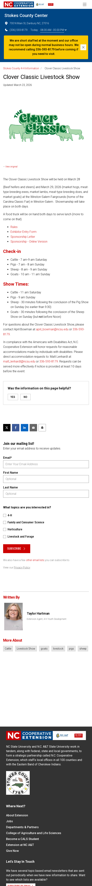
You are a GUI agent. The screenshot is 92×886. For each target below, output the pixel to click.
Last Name (10, 487)
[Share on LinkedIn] (24, 427)
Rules (14, 227)
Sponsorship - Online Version (29, 241)
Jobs (9, 821)
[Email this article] (33, 427)
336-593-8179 (48, 361)
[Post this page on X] (7, 427)
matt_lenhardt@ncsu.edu (19, 361)
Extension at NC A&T (20, 845)
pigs (71, 648)
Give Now (12, 851)
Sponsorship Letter (23, 236)
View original (11, 166)
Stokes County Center (26, 15)
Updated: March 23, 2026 (17, 85)
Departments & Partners (22, 827)
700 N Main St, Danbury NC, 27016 (26, 23)
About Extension (17, 815)
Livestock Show (26, 648)
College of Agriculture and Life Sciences (33, 833)
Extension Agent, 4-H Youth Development (46, 619)
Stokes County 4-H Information (21, 68)
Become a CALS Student (22, 839)
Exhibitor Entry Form (24, 232)
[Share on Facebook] (15, 427)
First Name (10, 472)
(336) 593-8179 (15, 30)
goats (44, 648)
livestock (58, 648)
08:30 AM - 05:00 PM (53, 29)
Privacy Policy (22, 567)
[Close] (83, 47)
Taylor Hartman (38, 613)
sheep (82, 648)
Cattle (8, 648)
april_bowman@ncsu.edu (52, 329)
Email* (7, 457)
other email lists (35, 560)
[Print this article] (42, 427)
